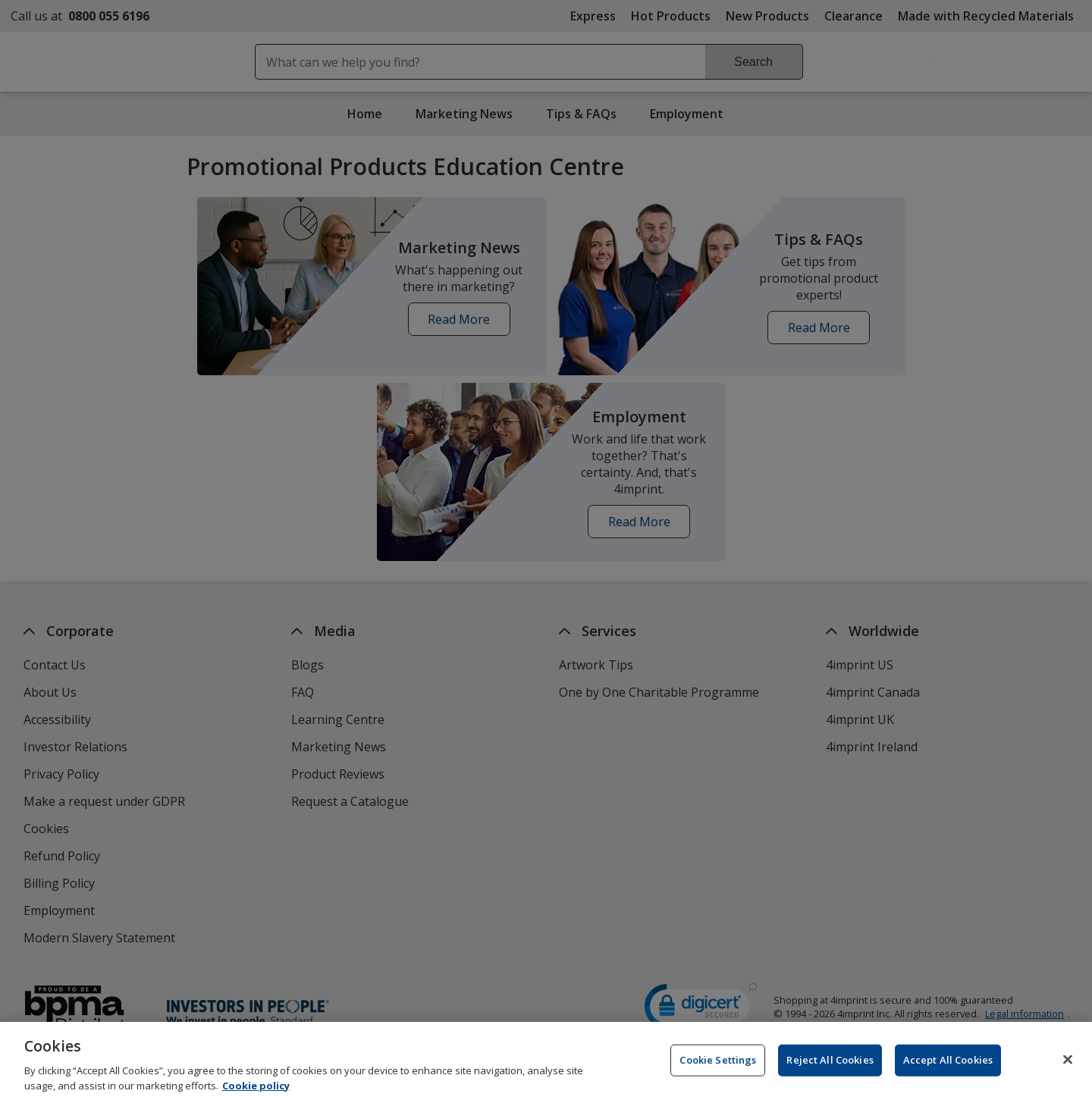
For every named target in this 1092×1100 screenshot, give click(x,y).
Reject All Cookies (829, 1069)
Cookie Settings (717, 1069)
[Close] (1067, 1069)
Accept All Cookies (948, 1069)
